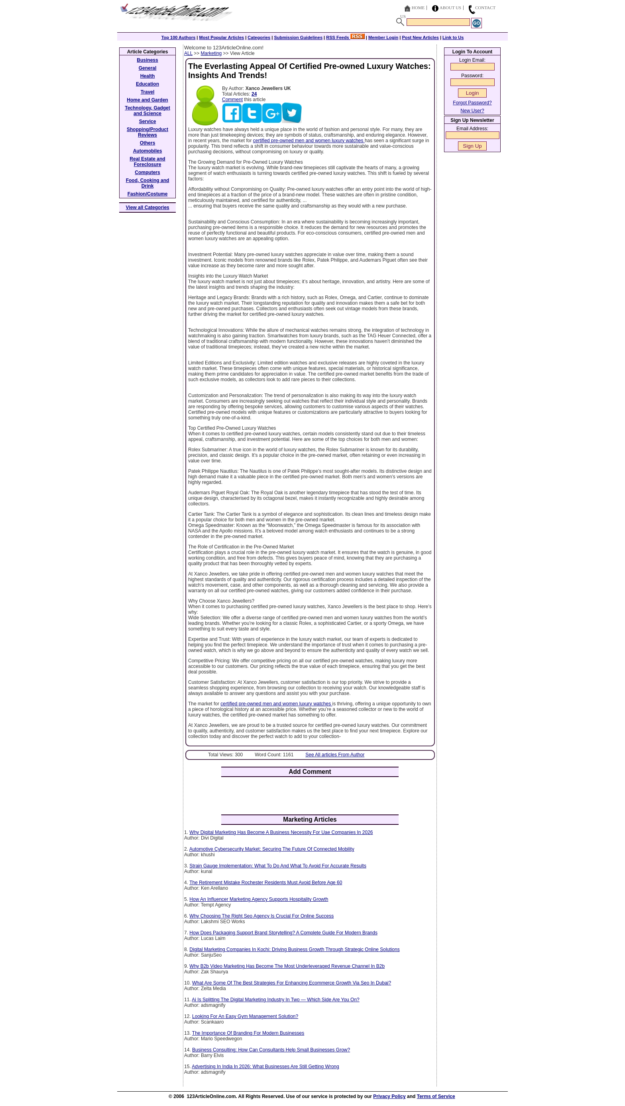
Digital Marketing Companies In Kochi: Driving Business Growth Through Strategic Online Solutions (294, 949)
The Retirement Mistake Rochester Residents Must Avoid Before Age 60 (265, 882)
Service (147, 121)
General (148, 68)
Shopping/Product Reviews (147, 132)
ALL (188, 53)
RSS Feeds (345, 37)
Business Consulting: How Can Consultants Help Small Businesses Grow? (271, 1050)
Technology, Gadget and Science (147, 110)
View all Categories (147, 207)
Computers (147, 172)
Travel (148, 92)
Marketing (211, 53)
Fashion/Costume (148, 194)
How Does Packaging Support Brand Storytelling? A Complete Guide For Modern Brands (283, 933)
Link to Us (453, 37)
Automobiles (147, 151)
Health (147, 76)
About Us (451, 7)
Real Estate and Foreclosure (147, 161)
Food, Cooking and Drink (147, 183)
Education (147, 84)
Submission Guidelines (298, 37)
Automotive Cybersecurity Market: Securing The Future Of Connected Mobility (271, 849)
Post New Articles (420, 37)
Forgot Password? (472, 103)
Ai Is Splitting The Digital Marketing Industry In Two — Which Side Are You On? (275, 999)
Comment (232, 99)
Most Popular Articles (221, 37)
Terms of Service (436, 1096)
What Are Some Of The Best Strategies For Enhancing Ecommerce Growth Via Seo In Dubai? (291, 983)
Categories (259, 37)
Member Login (383, 37)
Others (147, 143)
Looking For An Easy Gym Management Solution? (245, 1016)
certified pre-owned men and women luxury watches (309, 140)
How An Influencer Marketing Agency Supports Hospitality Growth (258, 899)
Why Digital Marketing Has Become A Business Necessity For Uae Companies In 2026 (281, 832)
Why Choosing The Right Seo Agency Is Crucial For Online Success (261, 916)
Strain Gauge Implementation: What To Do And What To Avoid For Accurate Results (277, 866)
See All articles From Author (334, 755)
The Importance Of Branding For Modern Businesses (248, 1033)
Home (418, 7)
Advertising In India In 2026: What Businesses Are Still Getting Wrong (265, 1066)
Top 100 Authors (178, 37)
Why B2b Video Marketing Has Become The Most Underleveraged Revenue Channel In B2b (287, 966)
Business (147, 60)
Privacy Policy (389, 1096)
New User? (472, 111)
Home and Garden (147, 100)
